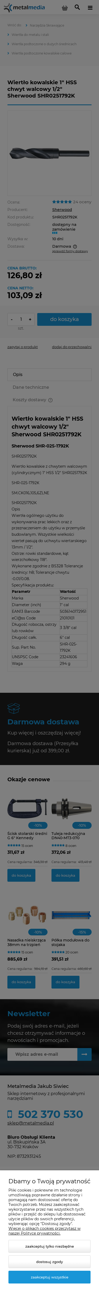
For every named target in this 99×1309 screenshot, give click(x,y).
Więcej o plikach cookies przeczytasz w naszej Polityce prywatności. (44, 1231)
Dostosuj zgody (49, 1262)
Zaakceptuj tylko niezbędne (49, 1246)
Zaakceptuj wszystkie (49, 1277)
